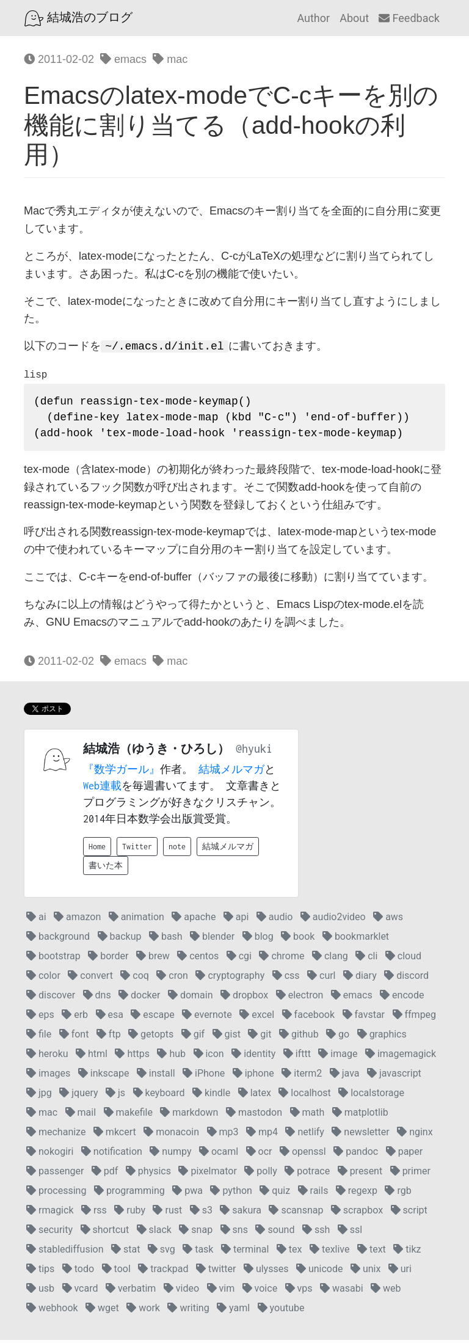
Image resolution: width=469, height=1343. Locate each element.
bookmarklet (355, 939)
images (48, 1076)
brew (153, 959)
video (181, 1291)
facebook (308, 1017)
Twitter (137, 849)
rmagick (49, 1213)
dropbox (244, 998)
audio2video (333, 920)
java (345, 1076)
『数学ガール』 (121, 772)
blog (258, 939)
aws (388, 920)
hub (171, 1057)
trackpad (163, 1272)
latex (254, 1096)
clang (330, 959)
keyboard (159, 1096)
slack (154, 1233)
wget (102, 1311)
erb (75, 1017)
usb (40, 1291)
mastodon (254, 1115)
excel (256, 1017)
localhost (304, 1096)
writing (188, 1311)
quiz (275, 1193)
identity (253, 1057)
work (143, 1311)
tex (289, 1252)
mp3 (223, 1135)
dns (97, 998)
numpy (170, 1154)
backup (120, 939)
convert (90, 978)
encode (402, 998)
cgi (239, 959)
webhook (52, 1311)
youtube (281, 1311)
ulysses (266, 1272)
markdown (189, 1115)
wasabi (341, 1291)
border (108, 959)
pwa (187, 1193)
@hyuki (254, 751)
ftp (108, 1037)
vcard (80, 1291)
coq (134, 978)
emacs (123, 59)
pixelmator (207, 1174)
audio (274, 920)
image (337, 1057)
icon (209, 1057)
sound (274, 1233)
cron (172, 978)
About (354, 18)
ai (36, 920)
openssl (303, 1154)
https (132, 1057)
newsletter (360, 1135)
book (297, 939)
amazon (77, 920)
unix (365, 1272)
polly (260, 1174)
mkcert (114, 1135)
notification (111, 1154)
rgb (398, 1193)
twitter (216, 1272)
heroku (47, 1057)
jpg (39, 1096)
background (58, 939)
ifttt (297, 1057)
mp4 (262, 1135)
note (177, 849)
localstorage (371, 1096)
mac (170, 59)
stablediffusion (65, 1252)
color (43, 978)
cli (366, 959)
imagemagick (400, 1057)
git (259, 1037)
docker (139, 998)
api (236, 920)
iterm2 (302, 1076)
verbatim (131, 1291)
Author (313, 18)
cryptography (229, 978)
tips (40, 1272)
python (231, 1193)
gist (227, 1037)
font (74, 1037)
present (360, 1174)
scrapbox (357, 1213)
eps (40, 1017)
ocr (259, 1154)
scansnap (296, 1213)
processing (56, 1193)
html (91, 1057)
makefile (128, 1115)
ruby (129, 1213)
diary (360, 978)
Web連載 (102, 788)
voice (259, 1291)
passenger (55, 1174)
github (299, 1037)
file (38, 1037)
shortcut (105, 1233)
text (371, 1252)
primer (410, 1174)
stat (125, 1252)
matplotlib (360, 1115)
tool (116, 1272)
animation (136, 920)
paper (404, 1154)
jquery (78, 1096)
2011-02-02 (59, 59)
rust (167, 1213)
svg (161, 1252)
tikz (407, 1252)
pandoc (355, 1154)
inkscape (103, 1076)
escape (152, 1017)
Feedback (409, 18)
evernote (207, 1017)
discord (406, 978)
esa (109, 1017)
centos (198, 959)
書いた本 (106, 868)
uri (400, 1272)
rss (94, 1213)
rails (313, 1193)
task (198, 1252)
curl (321, 978)
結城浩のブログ (78, 18)
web (386, 1291)
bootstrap (53, 959)
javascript (394, 1076)
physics (148, 1174)
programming (129, 1193)
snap (196, 1233)
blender (212, 939)
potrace (307, 1174)
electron (300, 998)
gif (193, 1037)
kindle (211, 1096)
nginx (414, 1135)
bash (166, 939)
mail (80, 1115)
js (115, 1096)
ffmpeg (415, 1017)
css (286, 978)
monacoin (171, 1135)
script (409, 1213)
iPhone (204, 1076)
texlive (330, 1252)
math (307, 1115)
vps (299, 1291)
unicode (319, 1272)
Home (97, 849)
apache (194, 920)
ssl (350, 1233)
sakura (240, 1213)
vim (221, 1291)
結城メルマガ (231, 772)
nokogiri (49, 1154)
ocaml (218, 1154)
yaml (233, 1311)
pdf (105, 1174)
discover (50, 998)
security (49, 1233)
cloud (403, 959)
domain (190, 998)
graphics (382, 1037)
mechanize (55, 1135)
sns (234, 1233)
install (156, 1076)
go (337, 1037)
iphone (253, 1076)
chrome (281, 959)
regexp (356, 1193)
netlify (304, 1135)
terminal (245, 1252)
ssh (316, 1233)
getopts (150, 1037)
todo (78, 1272)
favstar (364, 1017)
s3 (201, 1213)
